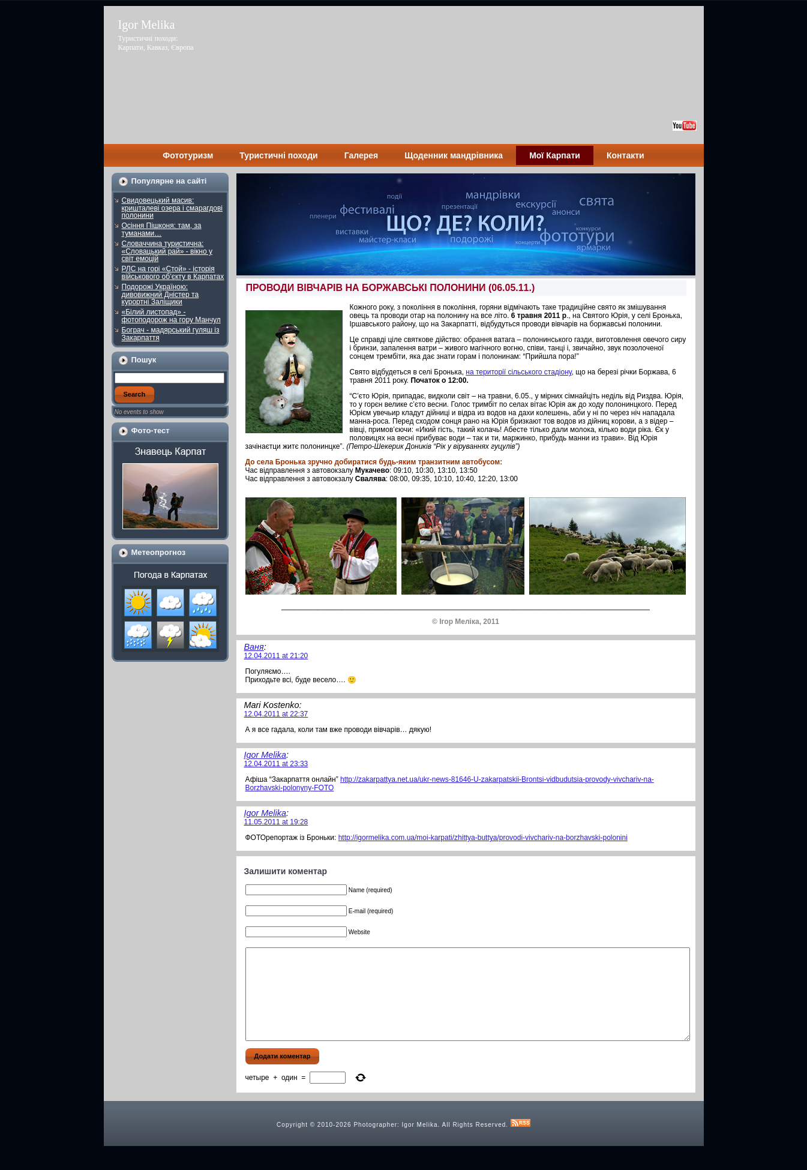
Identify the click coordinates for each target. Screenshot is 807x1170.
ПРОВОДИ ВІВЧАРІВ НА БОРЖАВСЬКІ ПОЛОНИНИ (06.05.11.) (390, 288)
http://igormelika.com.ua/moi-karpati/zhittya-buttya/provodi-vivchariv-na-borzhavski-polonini (483, 837)
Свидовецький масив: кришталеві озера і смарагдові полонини (172, 208)
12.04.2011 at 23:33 (276, 764)
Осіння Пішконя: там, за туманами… (162, 229)
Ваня (254, 647)
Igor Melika (146, 24)
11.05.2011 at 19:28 (276, 822)
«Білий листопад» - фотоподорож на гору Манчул (171, 316)
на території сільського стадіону (518, 372)
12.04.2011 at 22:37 (276, 714)
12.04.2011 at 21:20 (276, 656)
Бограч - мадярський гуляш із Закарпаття (171, 334)
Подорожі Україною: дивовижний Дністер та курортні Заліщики (160, 294)
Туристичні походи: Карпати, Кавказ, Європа (156, 43)
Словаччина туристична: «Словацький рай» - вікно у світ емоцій (167, 251)
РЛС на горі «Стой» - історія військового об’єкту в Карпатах (173, 273)
